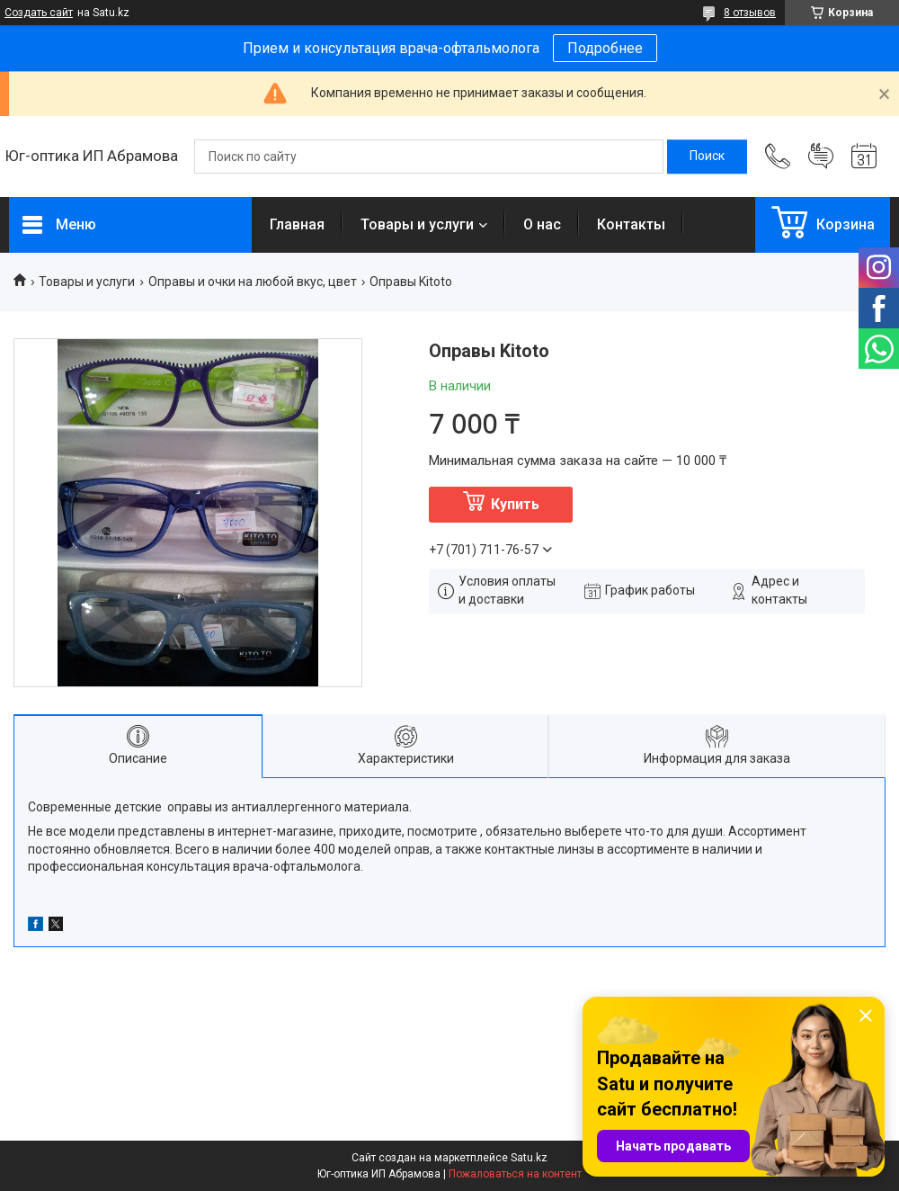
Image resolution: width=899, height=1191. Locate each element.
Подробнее (605, 48)
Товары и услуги (417, 224)
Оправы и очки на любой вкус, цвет (252, 281)
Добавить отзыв (820, 157)
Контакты (631, 224)
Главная (297, 224)
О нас (542, 224)
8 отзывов (750, 12)
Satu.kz (529, 1157)
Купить (515, 504)
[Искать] (707, 156)
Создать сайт (38, 12)
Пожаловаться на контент (515, 1174)
